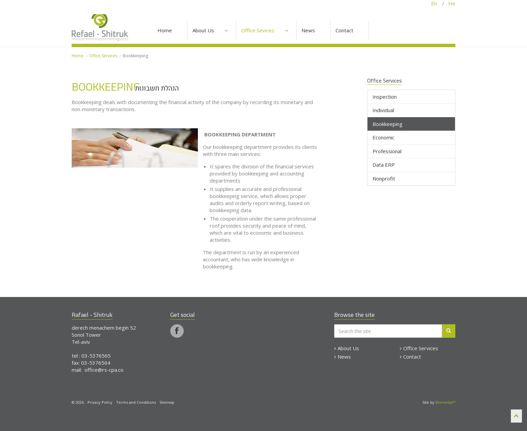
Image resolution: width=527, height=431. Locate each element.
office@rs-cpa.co (104, 369)
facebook (177, 331)
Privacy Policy (99, 402)
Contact (410, 356)
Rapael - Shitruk (100, 24)
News (342, 356)
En (436, 3)
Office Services (419, 348)
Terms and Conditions (136, 402)
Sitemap (167, 402)
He (449, 3)
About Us (346, 348)
